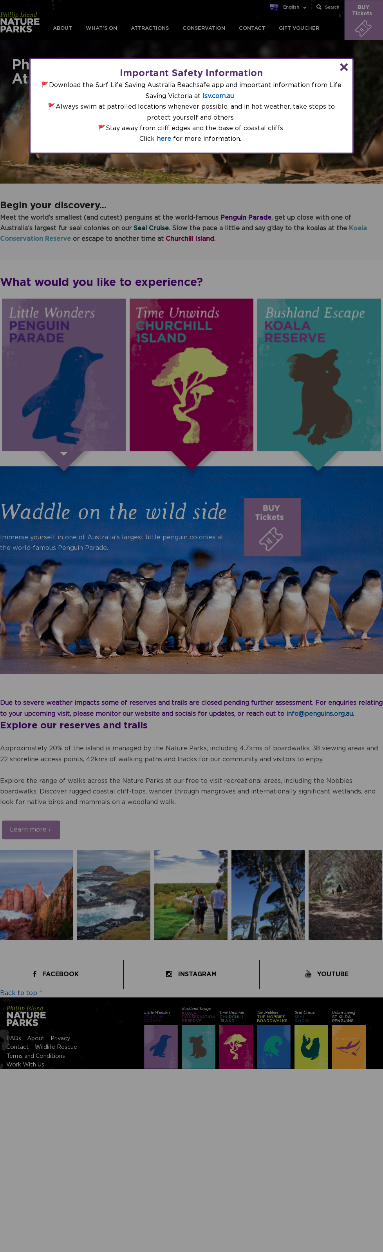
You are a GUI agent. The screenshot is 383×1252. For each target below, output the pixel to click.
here (164, 139)
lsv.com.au (218, 96)
